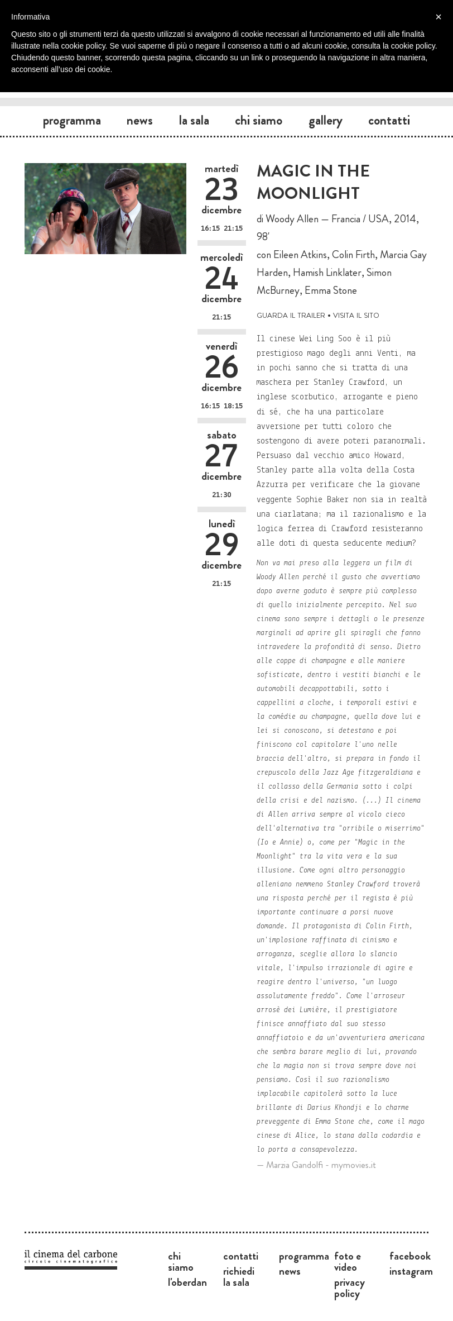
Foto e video (347, 1261)
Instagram (411, 1271)
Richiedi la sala (238, 1276)
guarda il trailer (291, 314)
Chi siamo (258, 120)
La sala (194, 120)
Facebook (410, 1255)
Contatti (389, 120)
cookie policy (413, 45)
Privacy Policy (349, 1287)
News (140, 120)
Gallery (326, 120)
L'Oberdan (187, 1282)
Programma (72, 120)
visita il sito (356, 314)
